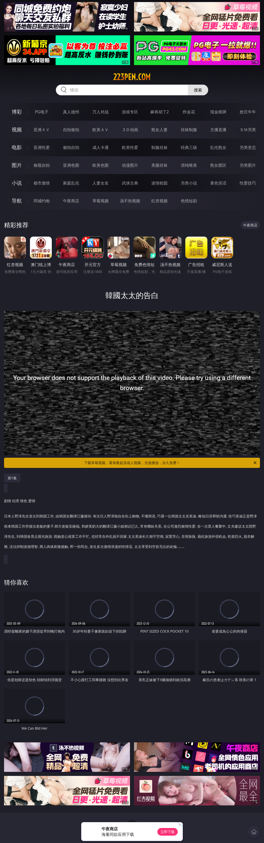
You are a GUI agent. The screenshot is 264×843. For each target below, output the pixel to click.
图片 (17, 165)
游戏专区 (130, 112)
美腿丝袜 (159, 165)
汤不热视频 (130, 201)
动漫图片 (130, 165)
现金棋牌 (218, 112)
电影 (17, 147)
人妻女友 (100, 183)
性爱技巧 (248, 183)
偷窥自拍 (42, 165)
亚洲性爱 (42, 147)
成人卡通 (100, 147)
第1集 (12, 478)
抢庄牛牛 (248, 112)
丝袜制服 (189, 129)
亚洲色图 (71, 165)
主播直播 (218, 129)
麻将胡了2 (159, 112)
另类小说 (189, 183)
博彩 (17, 111)
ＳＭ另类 (248, 129)
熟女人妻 (159, 129)
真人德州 (71, 112)
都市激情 (42, 183)
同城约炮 (42, 201)
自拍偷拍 (71, 129)
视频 (17, 129)
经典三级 (189, 147)
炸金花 (189, 112)
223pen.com (132, 77)
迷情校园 (159, 183)
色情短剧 (189, 201)
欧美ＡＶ (100, 129)
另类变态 (248, 147)
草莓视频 (100, 201)
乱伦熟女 (218, 147)
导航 (17, 200)
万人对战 (100, 112)
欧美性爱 (130, 147)
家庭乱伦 (71, 183)
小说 (17, 182)
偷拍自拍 (71, 147)
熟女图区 (218, 165)
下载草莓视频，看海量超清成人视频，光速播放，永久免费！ (170, 463)
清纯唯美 (189, 165)
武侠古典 (130, 183)
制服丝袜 (159, 147)
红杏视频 (159, 201)
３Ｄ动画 (130, 129)
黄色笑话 (218, 183)
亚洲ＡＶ (42, 129)
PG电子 (41, 112)
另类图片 (248, 165)
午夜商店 (71, 201)
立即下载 (167, 831)
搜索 (198, 90)
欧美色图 (100, 165)
